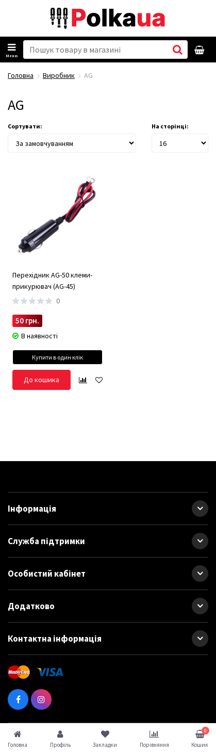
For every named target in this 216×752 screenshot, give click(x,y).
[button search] (178, 49)
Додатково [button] (108, 606)
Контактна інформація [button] (108, 638)
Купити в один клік (57, 357)
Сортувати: (25, 126)
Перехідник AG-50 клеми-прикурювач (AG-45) (52, 280)
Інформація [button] (108, 508)
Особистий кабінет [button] (108, 573)
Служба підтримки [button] (108, 541)
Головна (21, 75)
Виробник (59, 75)
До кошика (41, 379)
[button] (200, 508)
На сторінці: (170, 126)
